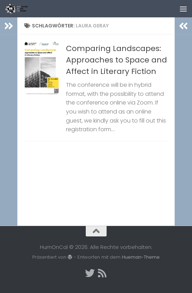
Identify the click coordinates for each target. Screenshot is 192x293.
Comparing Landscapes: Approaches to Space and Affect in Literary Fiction (116, 60)
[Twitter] (90, 273)
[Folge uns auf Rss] (102, 273)
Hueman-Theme (141, 257)
